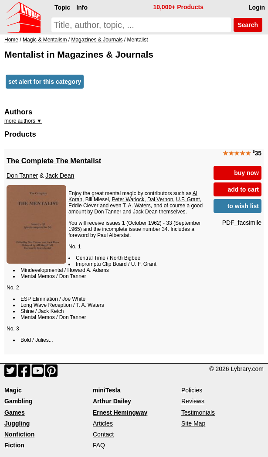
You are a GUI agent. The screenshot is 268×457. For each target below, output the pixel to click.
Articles (103, 423)
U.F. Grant (188, 199)
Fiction (14, 445)
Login (256, 7)
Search (248, 24)
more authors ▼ (23, 121)
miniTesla (107, 390)
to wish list (243, 206)
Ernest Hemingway (120, 412)
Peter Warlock (128, 199)
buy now (246, 172)
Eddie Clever (83, 206)
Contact (103, 434)
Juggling (17, 423)
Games (14, 412)
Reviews (192, 401)
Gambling (18, 401)
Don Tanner (22, 175)
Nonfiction (19, 434)
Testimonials (198, 412)
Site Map (193, 423)
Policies (191, 390)
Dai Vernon (160, 199)
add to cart (243, 189)
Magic (13, 390)
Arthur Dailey (112, 401)
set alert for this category (44, 81)
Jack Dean (59, 175)
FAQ (99, 445)
